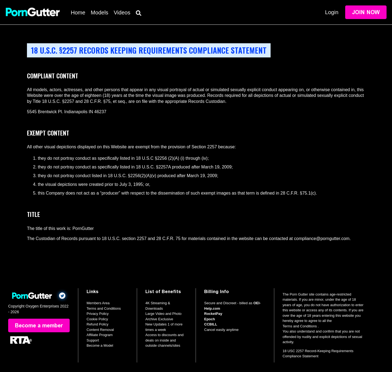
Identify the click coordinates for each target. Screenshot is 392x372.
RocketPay (213, 314)
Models (99, 13)
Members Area (98, 303)
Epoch (209, 319)
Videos (122, 13)
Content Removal (100, 330)
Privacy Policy (98, 314)
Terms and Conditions (104, 308)
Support (93, 340)
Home (78, 13)
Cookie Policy (97, 319)
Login (331, 12)
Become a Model (100, 345)
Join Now (366, 12)
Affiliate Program (100, 335)
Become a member (39, 325)
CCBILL (210, 324)
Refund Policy (97, 324)
